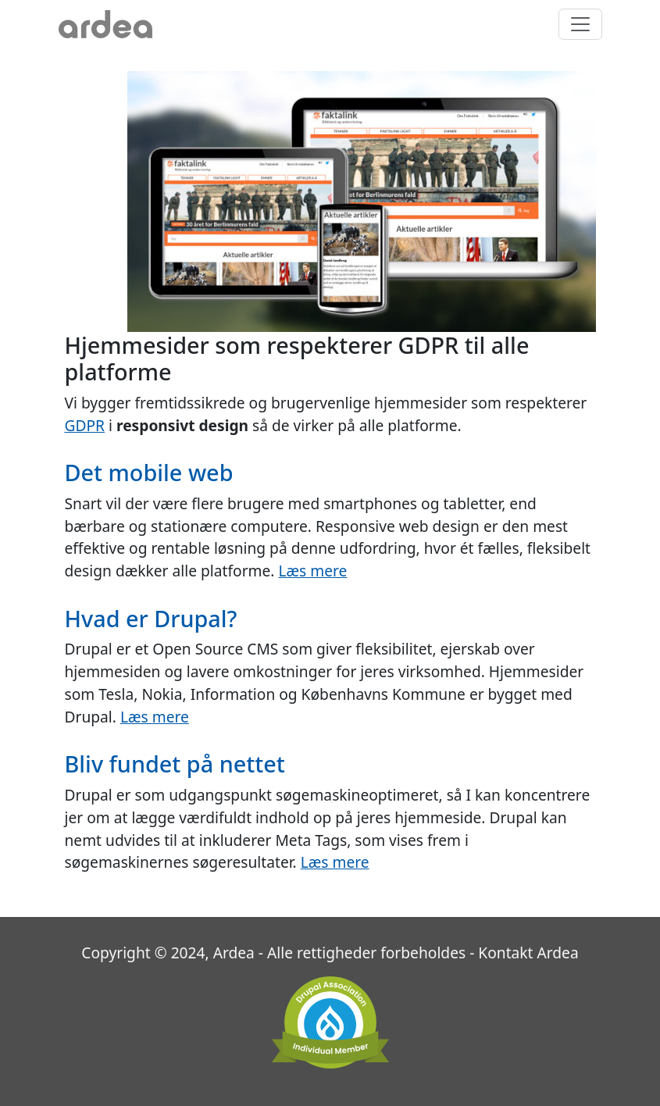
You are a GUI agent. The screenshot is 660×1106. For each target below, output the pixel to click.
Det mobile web (149, 472)
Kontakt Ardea (528, 952)
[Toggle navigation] (580, 24)
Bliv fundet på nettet (175, 763)
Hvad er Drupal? (151, 618)
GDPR (85, 425)
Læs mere (312, 570)
